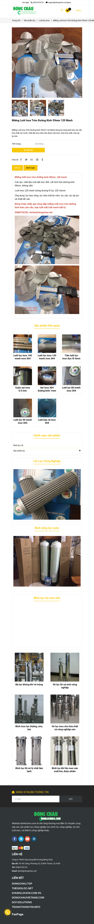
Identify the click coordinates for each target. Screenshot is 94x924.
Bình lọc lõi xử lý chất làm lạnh (29, 770)
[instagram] (34, 839)
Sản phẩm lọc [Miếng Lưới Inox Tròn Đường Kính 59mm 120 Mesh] (29, 20)
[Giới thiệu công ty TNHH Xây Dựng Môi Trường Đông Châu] (22, 883)
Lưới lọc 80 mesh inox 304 (71, 389)
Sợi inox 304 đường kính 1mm (47, 389)
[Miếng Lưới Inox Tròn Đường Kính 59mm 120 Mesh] (24, 10)
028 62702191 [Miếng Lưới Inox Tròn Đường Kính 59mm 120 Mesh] (37, 2)
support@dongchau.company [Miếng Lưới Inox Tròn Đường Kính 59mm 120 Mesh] (58, 2)
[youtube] (27, 839)
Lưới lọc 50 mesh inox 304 (23, 421)
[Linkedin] (31, 159)
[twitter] (21, 839)
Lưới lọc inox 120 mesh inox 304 (47, 357)
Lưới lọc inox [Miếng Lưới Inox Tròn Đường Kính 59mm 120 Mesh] (44, 20)
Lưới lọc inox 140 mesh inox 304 (22, 357)
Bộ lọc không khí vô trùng (29, 684)
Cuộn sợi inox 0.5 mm (22, 389)
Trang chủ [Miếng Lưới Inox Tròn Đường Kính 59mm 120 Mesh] (16, 20)
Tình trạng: (17, 144)
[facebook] (14, 839)
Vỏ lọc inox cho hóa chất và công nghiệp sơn (65, 728)
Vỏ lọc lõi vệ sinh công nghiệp (65, 686)
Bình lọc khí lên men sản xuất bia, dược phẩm (65, 770)
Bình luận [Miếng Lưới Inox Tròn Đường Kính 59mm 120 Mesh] (30, 168)
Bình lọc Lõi (18, 445)
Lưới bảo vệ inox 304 (47, 421)
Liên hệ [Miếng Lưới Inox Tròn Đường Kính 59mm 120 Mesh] (28, 150)
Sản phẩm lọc (47, 450)
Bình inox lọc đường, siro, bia (29, 728)
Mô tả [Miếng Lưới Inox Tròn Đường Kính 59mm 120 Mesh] (17, 168)
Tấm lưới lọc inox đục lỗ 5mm (71, 357)
